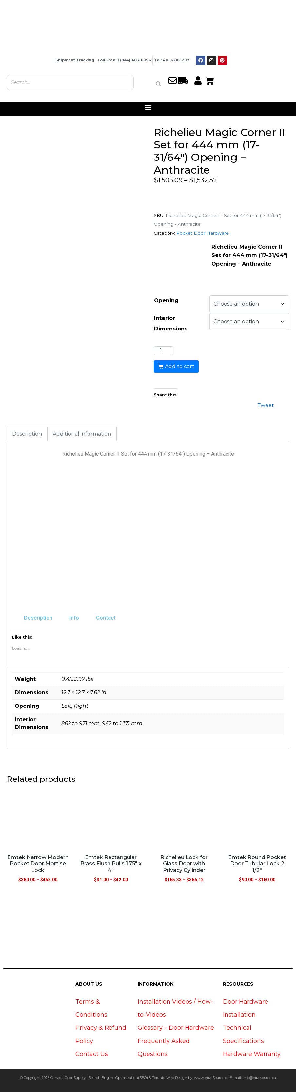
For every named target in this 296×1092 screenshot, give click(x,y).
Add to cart (179, 366)
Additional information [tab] (82, 434)
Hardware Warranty (252, 1054)
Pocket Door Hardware (202, 232)
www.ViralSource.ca (211, 1077)
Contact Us (91, 1054)
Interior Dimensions (170, 323)
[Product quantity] (163, 350)
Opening (166, 300)
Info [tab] (74, 618)
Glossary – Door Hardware (176, 1027)
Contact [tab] (106, 618)
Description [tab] (27, 434)
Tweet (265, 404)
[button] (148, 107)
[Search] (158, 84)
